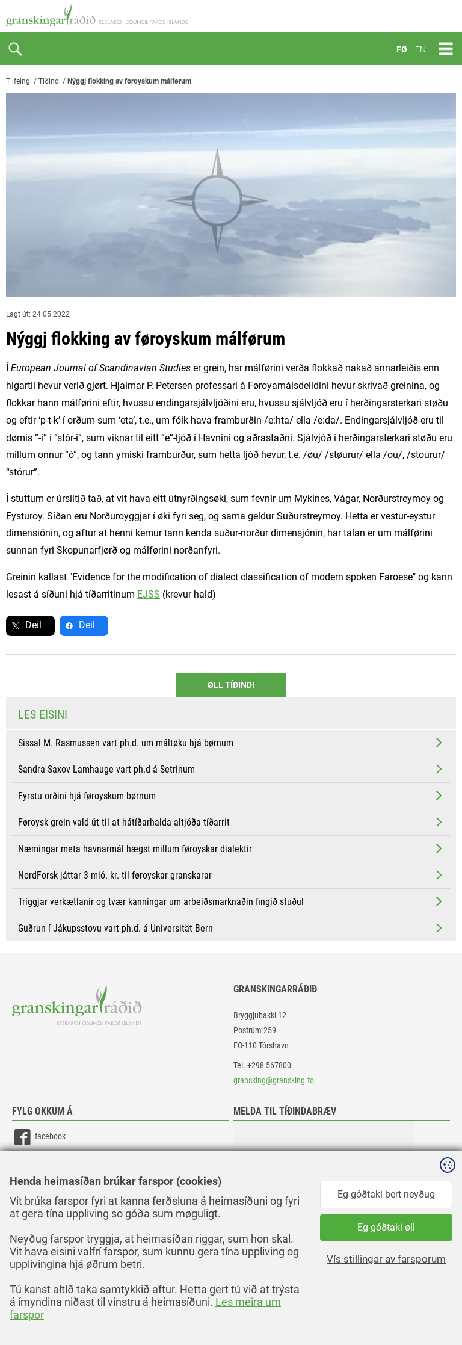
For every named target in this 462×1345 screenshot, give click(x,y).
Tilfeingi (19, 81)
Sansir (447, 1310)
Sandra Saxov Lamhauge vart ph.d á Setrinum (231, 769)
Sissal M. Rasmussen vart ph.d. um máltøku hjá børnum (231, 742)
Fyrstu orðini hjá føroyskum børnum (231, 795)
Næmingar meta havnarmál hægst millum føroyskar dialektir (231, 848)
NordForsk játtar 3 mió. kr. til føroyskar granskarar (231, 875)
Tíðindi (49, 81)
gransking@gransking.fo (273, 1080)
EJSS (148, 594)
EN (420, 49)
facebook (39, 1137)
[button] (323, 1181)
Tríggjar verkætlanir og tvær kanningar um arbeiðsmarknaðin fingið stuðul (231, 901)
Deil (33, 625)
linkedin (36, 1164)
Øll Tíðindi (231, 685)
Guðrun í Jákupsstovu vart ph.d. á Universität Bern (231, 928)
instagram (40, 1191)
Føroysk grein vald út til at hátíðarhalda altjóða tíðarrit (231, 822)
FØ (401, 49)
